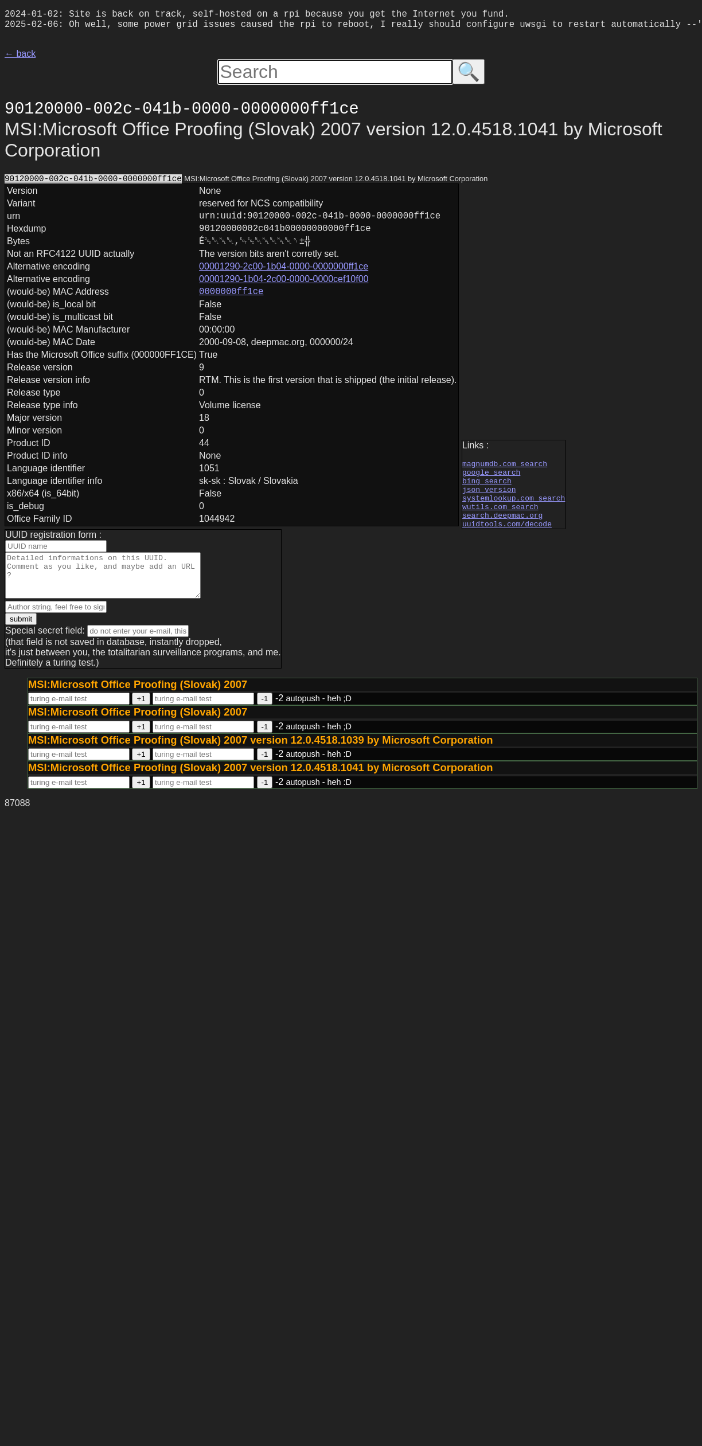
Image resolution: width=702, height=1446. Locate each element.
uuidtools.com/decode (507, 538)
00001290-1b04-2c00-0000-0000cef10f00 (283, 291)
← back (20, 58)
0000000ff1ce (231, 305)
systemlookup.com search (513, 507)
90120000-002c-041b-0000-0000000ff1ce (93, 183)
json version (489, 497)
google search (491, 476)
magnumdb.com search (504, 466)
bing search (487, 487)
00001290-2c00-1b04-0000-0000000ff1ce (283, 279)
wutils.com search (500, 518)
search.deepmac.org (502, 528)
